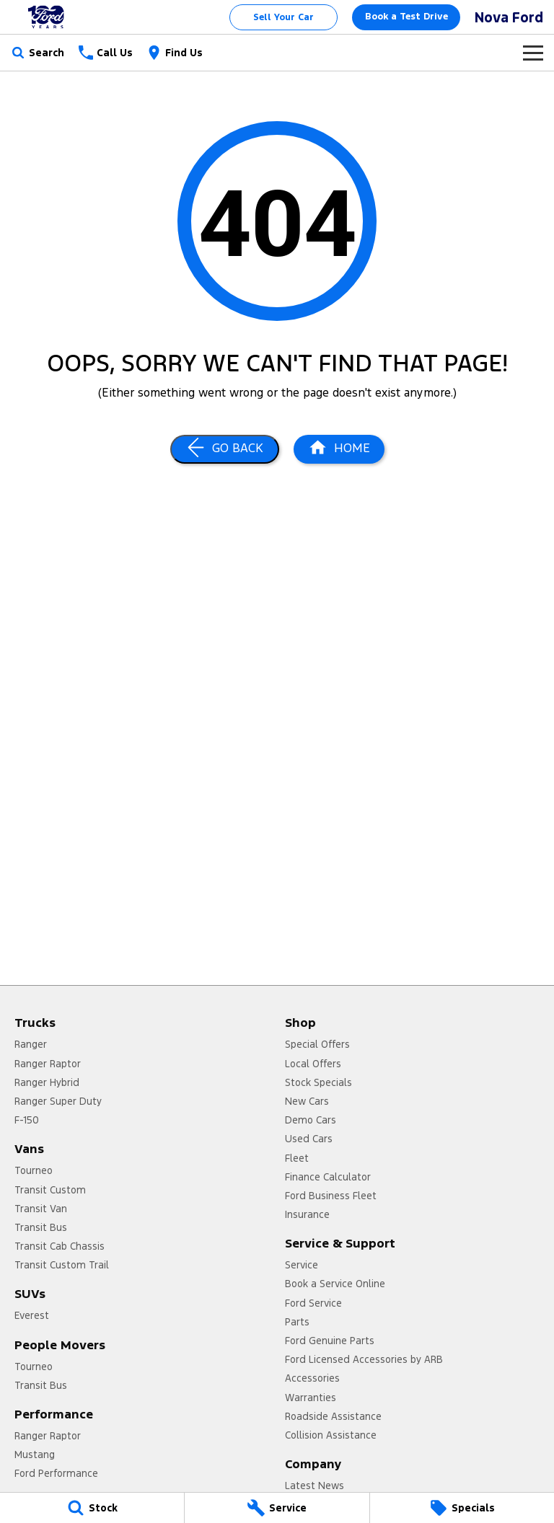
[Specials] (462, 1508)
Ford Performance (56, 1473)
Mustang (34, 1454)
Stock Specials (318, 1082)
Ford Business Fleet (331, 1195)
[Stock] (92, 1508)
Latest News (314, 1485)
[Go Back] (224, 449)
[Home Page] (47, 17)
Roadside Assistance (333, 1416)
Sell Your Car (283, 17)
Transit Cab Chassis (59, 1246)
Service (301, 1264)
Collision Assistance (331, 1435)
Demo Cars (310, 1119)
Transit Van (40, 1208)
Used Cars (309, 1138)
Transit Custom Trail (61, 1264)
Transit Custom (50, 1189)
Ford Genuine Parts (329, 1340)
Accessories (312, 1378)
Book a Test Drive (406, 16)
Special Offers (317, 1044)
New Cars (307, 1101)
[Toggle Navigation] (533, 53)
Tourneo (33, 1170)
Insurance (307, 1214)
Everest (31, 1315)
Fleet (297, 1158)
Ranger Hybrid (46, 1082)
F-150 (26, 1119)
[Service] (277, 1508)
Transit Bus (40, 1227)
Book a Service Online (335, 1283)
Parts (297, 1321)
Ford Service (313, 1303)
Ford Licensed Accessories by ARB (364, 1359)
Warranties (310, 1397)
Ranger (30, 1044)
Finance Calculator (328, 1176)
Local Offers (313, 1063)
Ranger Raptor (47, 1063)
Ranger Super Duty (58, 1101)
